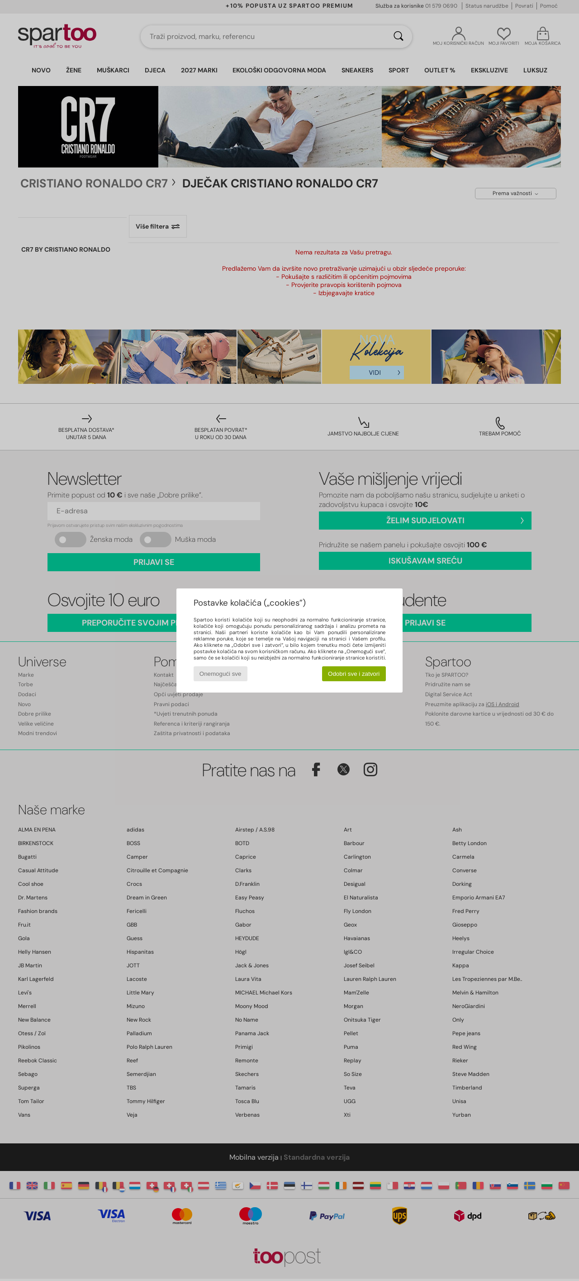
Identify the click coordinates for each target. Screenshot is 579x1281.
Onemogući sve (220, 673)
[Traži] (398, 36)
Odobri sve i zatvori (354, 673)
